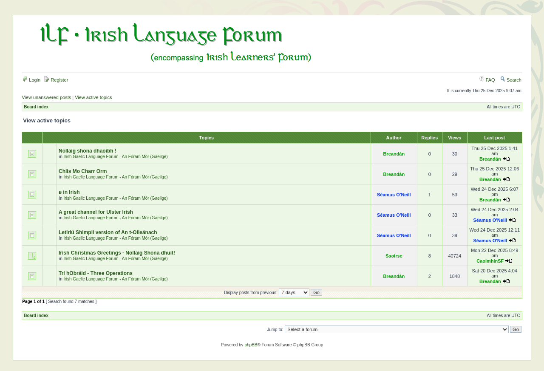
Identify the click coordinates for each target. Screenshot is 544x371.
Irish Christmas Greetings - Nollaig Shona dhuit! (117, 253)
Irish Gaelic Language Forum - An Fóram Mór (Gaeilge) (116, 156)
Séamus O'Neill (394, 194)
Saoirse (393, 255)
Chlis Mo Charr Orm (83, 171)
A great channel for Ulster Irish (96, 212)
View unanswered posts (46, 97)
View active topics (93, 97)
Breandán (394, 153)
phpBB (250, 345)
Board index (36, 107)
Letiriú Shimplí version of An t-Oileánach (108, 232)
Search (510, 79)
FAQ (487, 79)
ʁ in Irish (69, 192)
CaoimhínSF (490, 260)
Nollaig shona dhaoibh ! (87, 151)
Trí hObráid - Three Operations (96, 273)
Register (56, 79)
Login (31, 79)
